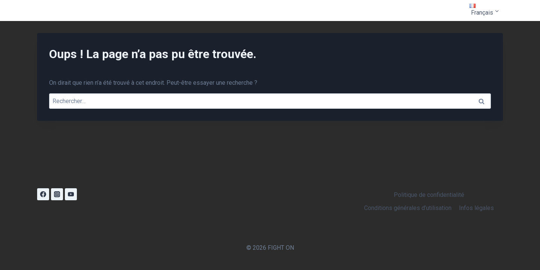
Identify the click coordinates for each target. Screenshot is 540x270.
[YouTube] (71, 194)
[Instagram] (57, 194)
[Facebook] (43, 194)
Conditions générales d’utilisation (408, 208)
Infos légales (476, 208)
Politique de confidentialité (429, 194)
